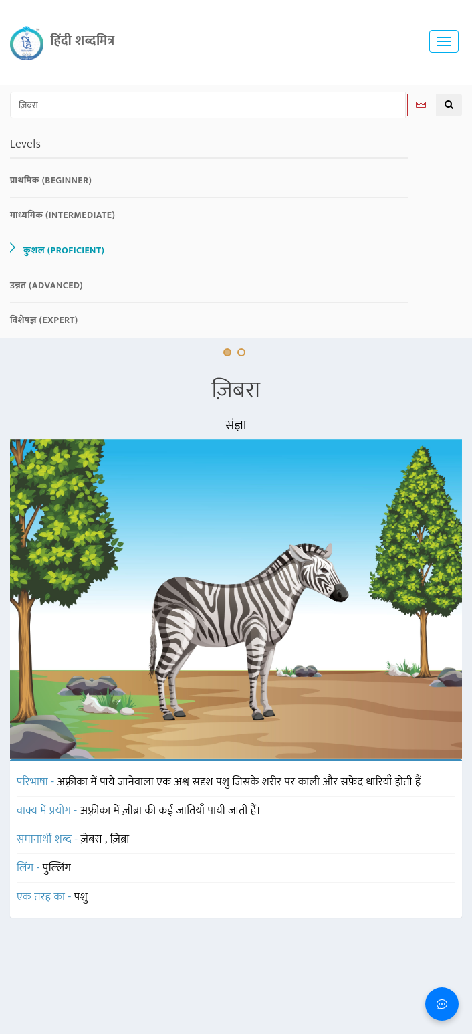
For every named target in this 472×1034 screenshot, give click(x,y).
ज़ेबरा (93, 839)
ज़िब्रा (120, 839)
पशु (81, 897)
